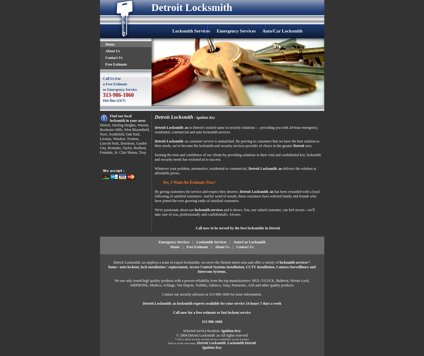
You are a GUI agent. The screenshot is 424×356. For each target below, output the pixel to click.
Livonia (105, 139)
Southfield (116, 134)
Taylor (127, 148)
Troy (142, 152)
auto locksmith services (213, 132)
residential (162, 132)
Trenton (133, 139)
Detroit (105, 125)
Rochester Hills (111, 130)
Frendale (106, 152)
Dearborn (127, 143)
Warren (143, 125)
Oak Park (133, 134)
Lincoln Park (109, 143)
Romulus (114, 148)
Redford (139, 148)
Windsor (119, 139)
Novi (103, 134)
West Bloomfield (136, 130)
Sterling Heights (124, 125)
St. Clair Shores (125, 152)
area (308, 146)
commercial (180, 132)
